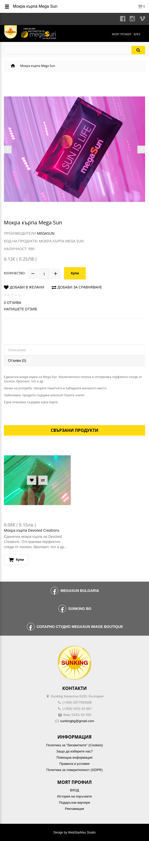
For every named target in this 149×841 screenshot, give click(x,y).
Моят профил (121, 34)
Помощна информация (74, 757)
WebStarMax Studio (82, 832)
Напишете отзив (20, 308)
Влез (137, 34)
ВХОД (74, 790)
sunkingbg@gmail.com (77, 721)
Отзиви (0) (17, 360)
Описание (17, 349)
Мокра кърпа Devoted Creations (31, 530)
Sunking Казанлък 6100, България (77, 696)
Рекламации (74, 809)
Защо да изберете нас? (74, 751)
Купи (75, 273)
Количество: (15, 273)
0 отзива (12, 302)
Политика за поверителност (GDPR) (74, 770)
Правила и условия (74, 764)
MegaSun (45, 233)
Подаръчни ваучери (74, 802)
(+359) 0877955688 (77, 702)
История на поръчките (74, 796)
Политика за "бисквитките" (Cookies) (74, 745)
